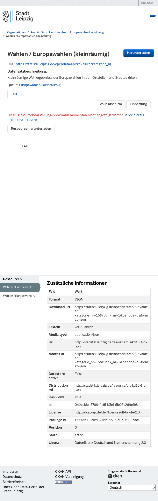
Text (14, 94)
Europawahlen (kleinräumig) (87, 32)
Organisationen (16, 32)
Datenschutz (12, 477)
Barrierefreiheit (14, 482)
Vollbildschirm (111, 104)
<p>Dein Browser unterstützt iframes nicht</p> (79, 202)
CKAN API (63, 472)
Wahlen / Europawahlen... (19, 287)
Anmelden (147, 3)
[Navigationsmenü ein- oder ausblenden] (153, 16)
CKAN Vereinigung (69, 477)
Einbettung (138, 104)
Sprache (113, 483)
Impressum (10, 472)
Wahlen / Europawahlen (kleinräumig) (29, 36)
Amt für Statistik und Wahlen (48, 32)
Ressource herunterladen (31, 129)
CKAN (115, 476)
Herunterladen (138, 53)
